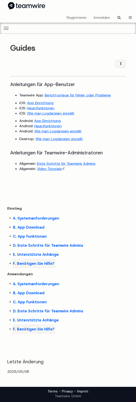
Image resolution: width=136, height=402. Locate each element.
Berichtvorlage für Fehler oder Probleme (78, 95)
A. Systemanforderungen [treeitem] (36, 218)
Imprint (82, 391)
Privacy (67, 391)
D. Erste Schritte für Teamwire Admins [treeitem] (48, 245)
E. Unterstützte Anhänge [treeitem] (36, 254)
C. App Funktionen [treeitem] (30, 236)
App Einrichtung (40, 102)
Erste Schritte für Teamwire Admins (66, 163)
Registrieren (77, 17)
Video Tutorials (49, 168)
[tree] (68, 241)
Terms (53, 391)
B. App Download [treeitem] (28, 227)
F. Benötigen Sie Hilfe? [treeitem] (33, 263)
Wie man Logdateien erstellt (50, 113)
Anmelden (101, 17)
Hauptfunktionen (40, 108)
